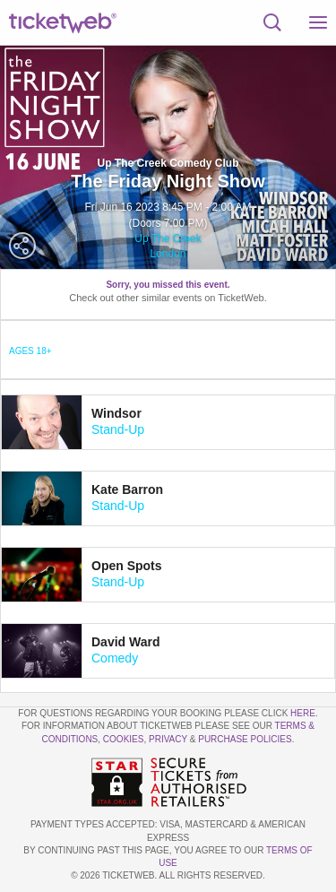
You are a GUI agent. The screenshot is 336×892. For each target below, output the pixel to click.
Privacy (168, 739)
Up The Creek (167, 238)
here (302, 713)
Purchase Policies (244, 739)
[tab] (168, 422)
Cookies (123, 739)
